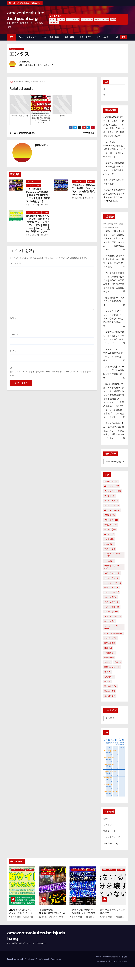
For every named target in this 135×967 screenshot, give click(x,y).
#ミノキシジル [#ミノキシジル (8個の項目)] (112, 510)
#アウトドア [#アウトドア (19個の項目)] (111, 486)
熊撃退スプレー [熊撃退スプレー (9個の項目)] (112, 667)
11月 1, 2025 (107, 917)
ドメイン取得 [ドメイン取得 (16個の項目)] (111, 602)
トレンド (52, 19)
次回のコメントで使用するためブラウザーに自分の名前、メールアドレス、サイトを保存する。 (51, 373)
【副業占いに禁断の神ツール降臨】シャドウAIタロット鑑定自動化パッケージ (83, 190)
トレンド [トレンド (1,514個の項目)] (110, 597)
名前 (13, 317)
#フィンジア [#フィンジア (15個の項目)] (111, 505)
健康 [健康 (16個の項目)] (108, 648)
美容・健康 (69, 37)
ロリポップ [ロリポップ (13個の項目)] (110, 638)
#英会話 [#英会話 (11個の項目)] (109, 515)
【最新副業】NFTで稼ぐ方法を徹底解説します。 (113, 301)
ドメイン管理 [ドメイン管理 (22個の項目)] (112, 607)
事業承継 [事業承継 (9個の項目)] (109, 643)
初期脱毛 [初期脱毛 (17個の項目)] (110, 652)
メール (14, 334)
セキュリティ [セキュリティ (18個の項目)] (111, 578)
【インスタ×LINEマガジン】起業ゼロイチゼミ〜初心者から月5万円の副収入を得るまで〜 (113, 318)
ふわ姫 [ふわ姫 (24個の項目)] (109, 544)
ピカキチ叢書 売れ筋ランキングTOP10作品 (111, 961)
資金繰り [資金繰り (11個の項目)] (109, 691)
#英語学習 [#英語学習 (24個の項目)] (111, 520)
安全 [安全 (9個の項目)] (107, 662)
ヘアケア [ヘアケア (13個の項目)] (109, 621)
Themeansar (56, 959)
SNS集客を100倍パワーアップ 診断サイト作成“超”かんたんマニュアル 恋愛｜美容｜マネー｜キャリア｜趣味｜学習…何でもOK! (38, 224)
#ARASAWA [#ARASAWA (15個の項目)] (111, 481)
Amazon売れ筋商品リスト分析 (115, 956)
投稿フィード (109, 830)
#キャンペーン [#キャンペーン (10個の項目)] (112, 491)
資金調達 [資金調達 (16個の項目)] (110, 696)
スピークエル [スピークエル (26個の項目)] (112, 573)
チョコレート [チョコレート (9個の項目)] (111, 587)
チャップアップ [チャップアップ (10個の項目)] (112, 582)
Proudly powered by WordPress (20, 959)
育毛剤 (113, 19)
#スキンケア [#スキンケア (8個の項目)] (111, 500)
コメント (15, 263)
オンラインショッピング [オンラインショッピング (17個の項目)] (113, 554)
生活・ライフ (85, 37)
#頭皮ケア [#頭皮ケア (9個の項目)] (110, 524)
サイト (13, 351)
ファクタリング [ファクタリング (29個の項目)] (113, 616)
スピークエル (54, 22)
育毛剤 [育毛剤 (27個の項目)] (109, 676)
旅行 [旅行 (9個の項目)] (118, 662)
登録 (105, 818)
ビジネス (90, 181)
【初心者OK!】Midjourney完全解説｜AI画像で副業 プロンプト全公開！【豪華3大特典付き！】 (38, 195)
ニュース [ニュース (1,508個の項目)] (111, 611)
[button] (117, 37)
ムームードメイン (73, 19)
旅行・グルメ (102, 37)
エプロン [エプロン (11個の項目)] (109, 548)
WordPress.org (110, 843)
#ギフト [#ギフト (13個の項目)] (109, 496)
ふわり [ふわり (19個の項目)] (109, 539)
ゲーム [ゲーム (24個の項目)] (109, 561)
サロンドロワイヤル (102, 19)
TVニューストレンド (27, 37)
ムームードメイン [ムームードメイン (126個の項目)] (111, 627)
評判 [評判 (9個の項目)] (107, 681)
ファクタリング (86, 19)
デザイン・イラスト (33, 185)
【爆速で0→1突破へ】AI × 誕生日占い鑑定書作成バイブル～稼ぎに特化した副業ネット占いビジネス (113, 431)
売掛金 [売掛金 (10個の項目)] (109, 657)
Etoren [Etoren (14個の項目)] (109, 534)
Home (98, 956)
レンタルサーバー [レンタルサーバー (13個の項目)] (113, 633)
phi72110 (26, 62)
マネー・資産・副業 (50, 37)
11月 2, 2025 (31, 204)
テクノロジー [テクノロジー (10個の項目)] (111, 592)
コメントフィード (111, 837)
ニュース (61, 19)
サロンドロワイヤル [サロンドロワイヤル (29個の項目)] (112, 567)
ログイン (107, 824)
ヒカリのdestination (21, 133)
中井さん (89, 133)
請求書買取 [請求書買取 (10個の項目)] (110, 686)
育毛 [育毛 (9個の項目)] (107, 672)
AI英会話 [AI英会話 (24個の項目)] (110, 529)
